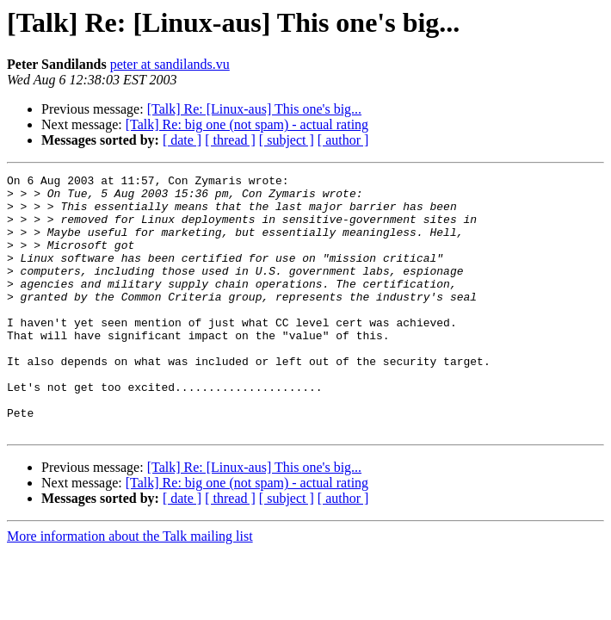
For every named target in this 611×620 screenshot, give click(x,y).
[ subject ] (286, 140)
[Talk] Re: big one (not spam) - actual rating (247, 124)
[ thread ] (230, 140)
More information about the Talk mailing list (130, 587)
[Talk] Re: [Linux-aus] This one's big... (254, 109)
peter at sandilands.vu (170, 64)
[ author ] (343, 140)
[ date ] (182, 140)
